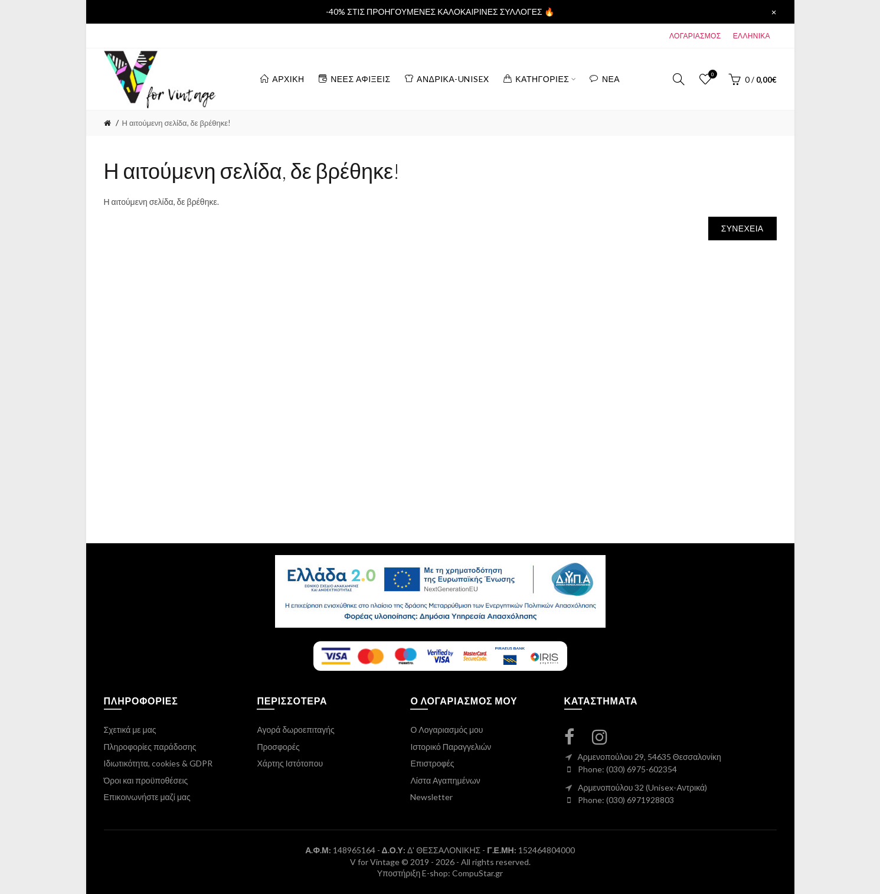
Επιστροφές (432, 763)
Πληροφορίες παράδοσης (150, 747)
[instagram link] (606, 736)
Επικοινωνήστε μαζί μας (147, 797)
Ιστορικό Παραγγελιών (450, 747)
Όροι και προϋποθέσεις (146, 780)
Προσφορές (278, 747)
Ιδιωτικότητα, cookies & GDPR (158, 763)
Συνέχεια (742, 228)
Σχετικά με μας (130, 730)
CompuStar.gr (477, 873)
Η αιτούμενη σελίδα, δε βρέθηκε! (176, 123)
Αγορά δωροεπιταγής (295, 730)
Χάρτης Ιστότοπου (290, 763)
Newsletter (431, 797)
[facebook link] (576, 736)
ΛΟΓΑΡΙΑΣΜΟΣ (695, 35)
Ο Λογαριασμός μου (446, 730)
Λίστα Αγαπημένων (445, 780)
